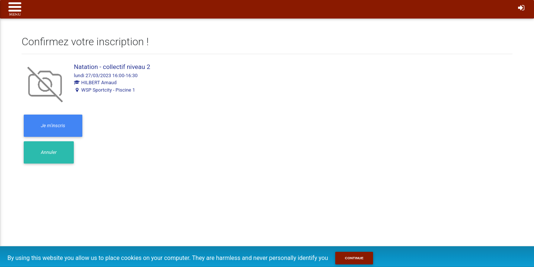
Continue (354, 258)
